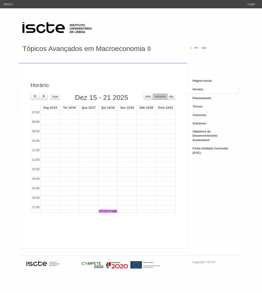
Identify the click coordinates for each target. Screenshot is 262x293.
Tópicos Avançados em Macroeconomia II (86, 48)
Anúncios (199, 115)
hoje (55, 96)
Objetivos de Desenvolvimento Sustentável (205, 136)
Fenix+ (8, 4)
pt (196, 48)
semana (160, 96)
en (204, 48)
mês (148, 96)
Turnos (198, 106)
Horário (198, 89)
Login (251, 4)
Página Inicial (202, 80)
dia (171, 96)
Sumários (199, 123)
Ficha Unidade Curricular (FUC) (210, 150)
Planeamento (202, 98)
